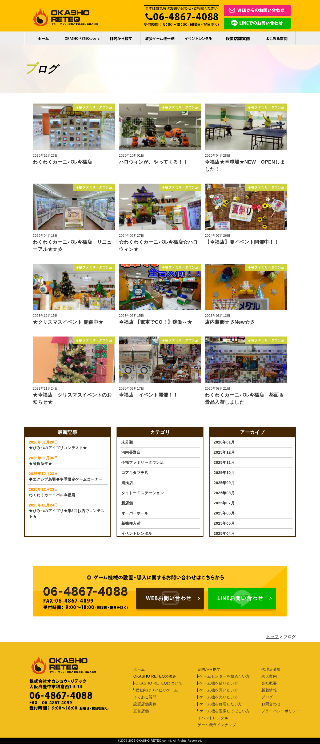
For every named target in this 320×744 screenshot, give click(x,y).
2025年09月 (224, 483)
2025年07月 (224, 503)
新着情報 (269, 690)
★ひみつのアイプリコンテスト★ (67, 445)
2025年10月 (224, 472)
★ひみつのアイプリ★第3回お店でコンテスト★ (67, 510)
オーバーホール (135, 513)
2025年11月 (224, 462)
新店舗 (127, 503)
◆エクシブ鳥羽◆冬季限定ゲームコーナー (67, 476)
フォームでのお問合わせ (257, 11)
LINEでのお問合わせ (257, 24)
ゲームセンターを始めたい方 (224, 676)
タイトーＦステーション (142, 493)
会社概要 (269, 683)
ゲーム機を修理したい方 (220, 704)
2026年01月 (224, 442)
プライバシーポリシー (280, 711)
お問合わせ (271, 704)
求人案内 (269, 676)
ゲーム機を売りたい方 (218, 697)
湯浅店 (127, 483)
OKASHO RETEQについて (82, 38)
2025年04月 (224, 533)
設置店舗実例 (145, 704)
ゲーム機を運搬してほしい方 (224, 711)
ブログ (267, 697)
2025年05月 (224, 523)
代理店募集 (271, 669)
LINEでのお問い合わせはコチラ (242, 599)
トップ (272, 636)
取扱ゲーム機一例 (160, 38)
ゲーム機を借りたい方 (218, 683)
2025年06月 (224, 513)
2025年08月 (224, 493)
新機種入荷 (131, 523)
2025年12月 (224, 452)
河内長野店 (131, 452)
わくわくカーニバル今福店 (67, 492)
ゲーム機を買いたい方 (218, 690)
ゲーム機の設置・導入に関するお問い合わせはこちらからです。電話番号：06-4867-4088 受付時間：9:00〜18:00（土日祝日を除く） (170, 599)
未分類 (127, 442)
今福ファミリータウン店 (142, 462)
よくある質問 (276, 38)
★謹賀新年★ (67, 460)
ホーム (43, 38)
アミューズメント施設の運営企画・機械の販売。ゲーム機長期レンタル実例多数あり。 (66, 17)
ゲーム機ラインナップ (216, 725)
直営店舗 (141, 711)
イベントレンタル (198, 38)
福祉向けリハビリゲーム (156, 690)
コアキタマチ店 (135, 472)
